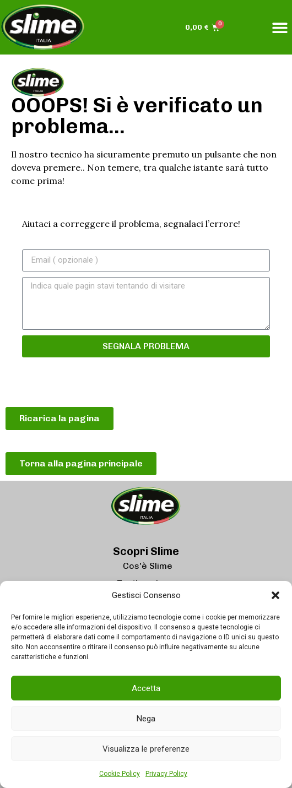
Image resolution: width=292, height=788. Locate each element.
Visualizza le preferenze (146, 749)
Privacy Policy (166, 774)
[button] (275, 595)
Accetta (146, 688)
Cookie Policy (119, 774)
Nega (146, 719)
